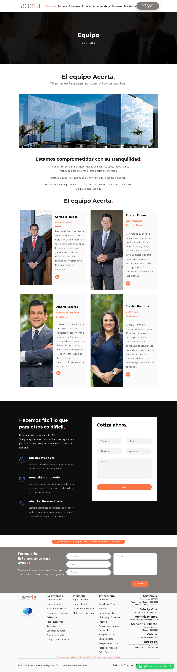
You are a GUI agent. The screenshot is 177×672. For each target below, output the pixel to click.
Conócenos (51, 6)
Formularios (130, 6)
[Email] (56, 279)
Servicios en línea (101, 6)
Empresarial (74, 6)
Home (83, 42)
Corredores (117, 6)
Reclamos (86, 6)
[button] (155, 666)
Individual (62, 6)
